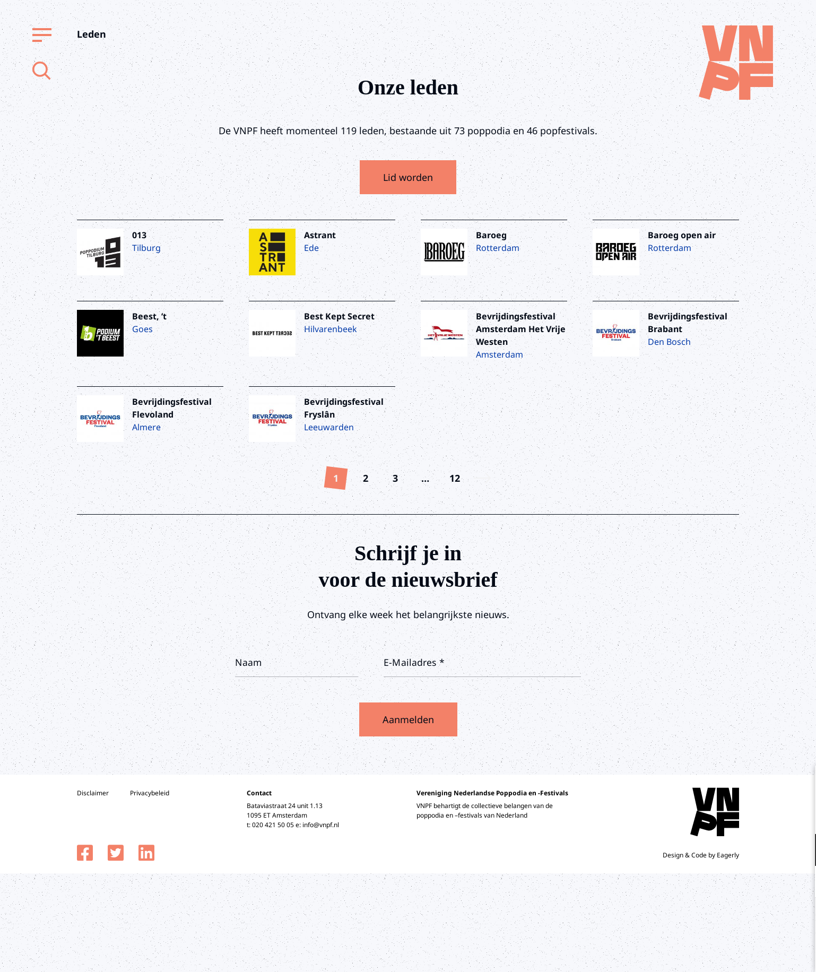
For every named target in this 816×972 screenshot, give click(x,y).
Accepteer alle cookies (726, 921)
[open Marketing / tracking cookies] (799, 883)
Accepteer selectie (726, 952)
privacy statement (763, 815)
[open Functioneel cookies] (799, 851)
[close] (799, 785)
